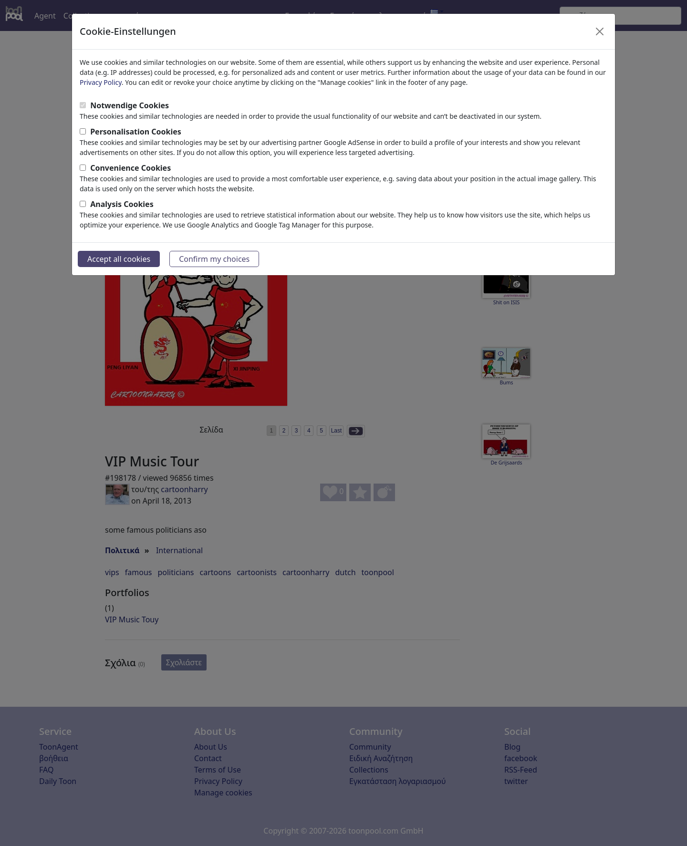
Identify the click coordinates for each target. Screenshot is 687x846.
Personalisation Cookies (135, 131)
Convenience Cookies (130, 168)
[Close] (599, 31)
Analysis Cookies (122, 204)
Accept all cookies (118, 259)
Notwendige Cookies (129, 105)
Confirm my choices (214, 259)
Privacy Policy (101, 82)
